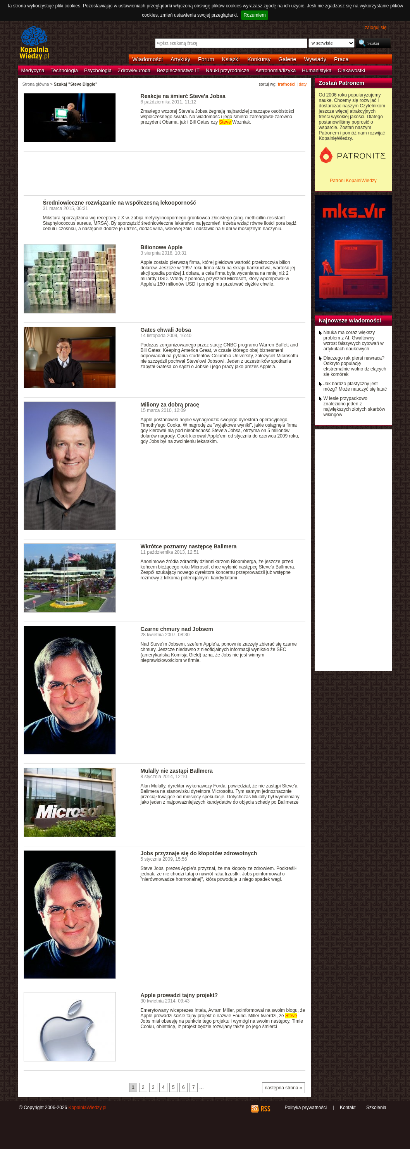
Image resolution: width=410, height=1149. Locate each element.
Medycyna (33, 70)
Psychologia (98, 70)
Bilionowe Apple (162, 247)
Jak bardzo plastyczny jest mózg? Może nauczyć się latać (355, 386)
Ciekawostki (351, 70)
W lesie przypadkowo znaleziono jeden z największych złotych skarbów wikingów (354, 406)
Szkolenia (376, 1107)
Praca (341, 59)
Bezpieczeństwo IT (178, 70)
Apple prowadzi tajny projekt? (179, 995)
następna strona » (283, 1087)
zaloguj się (375, 27)
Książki (231, 59)
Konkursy (258, 59)
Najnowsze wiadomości (350, 320)
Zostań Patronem (342, 83)
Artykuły (180, 59)
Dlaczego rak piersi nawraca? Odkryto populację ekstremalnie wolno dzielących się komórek (355, 366)
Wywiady (315, 59)
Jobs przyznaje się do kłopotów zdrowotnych (199, 853)
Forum (206, 59)
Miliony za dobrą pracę (170, 404)
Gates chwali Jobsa (166, 330)
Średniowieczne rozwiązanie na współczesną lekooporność (119, 203)
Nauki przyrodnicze (227, 70)
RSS (265, 1109)
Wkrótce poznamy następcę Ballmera (189, 546)
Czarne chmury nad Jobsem (177, 629)
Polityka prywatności (305, 1107)
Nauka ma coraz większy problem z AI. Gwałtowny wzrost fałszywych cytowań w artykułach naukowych (354, 340)
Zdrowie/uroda (134, 70)
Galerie (287, 59)
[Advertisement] (165, 172)
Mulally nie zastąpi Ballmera (177, 771)
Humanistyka (316, 70)
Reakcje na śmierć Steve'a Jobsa (183, 96)
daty (303, 84)
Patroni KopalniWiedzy (353, 180)
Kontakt (348, 1107)
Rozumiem (254, 15)
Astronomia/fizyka (275, 70)
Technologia (64, 70)
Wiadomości (148, 59)
